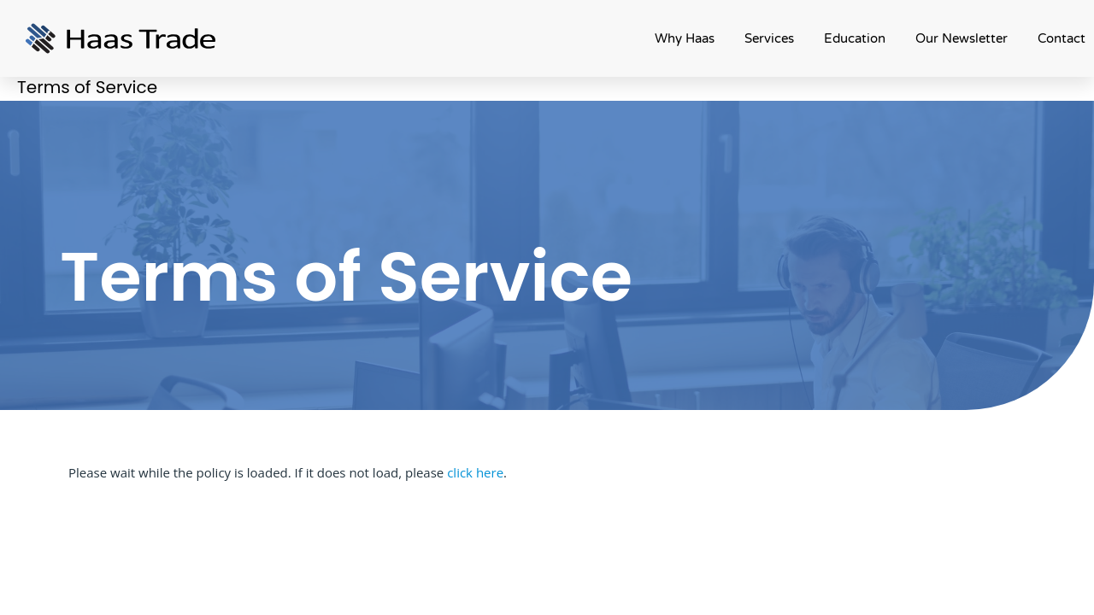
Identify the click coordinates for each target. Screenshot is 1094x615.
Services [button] (769, 38)
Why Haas (685, 38)
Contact (1061, 38)
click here (475, 472)
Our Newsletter (961, 38)
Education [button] (854, 38)
